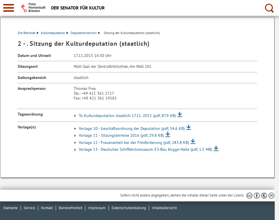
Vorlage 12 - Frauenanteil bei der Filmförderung (134, 142)
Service (29, 207)
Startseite (10, 207)
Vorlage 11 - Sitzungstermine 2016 (121, 135)
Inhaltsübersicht (164, 207)
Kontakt (47, 207)
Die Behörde (28, 33)
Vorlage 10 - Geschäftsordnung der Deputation (132, 128)
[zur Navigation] (8, 8)
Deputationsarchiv (85, 33)
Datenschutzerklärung (129, 207)
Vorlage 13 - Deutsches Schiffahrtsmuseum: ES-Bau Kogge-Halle (145, 149)
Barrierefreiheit (70, 207)
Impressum (97, 207)
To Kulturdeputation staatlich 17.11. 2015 (127, 115)
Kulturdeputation (54, 33)
